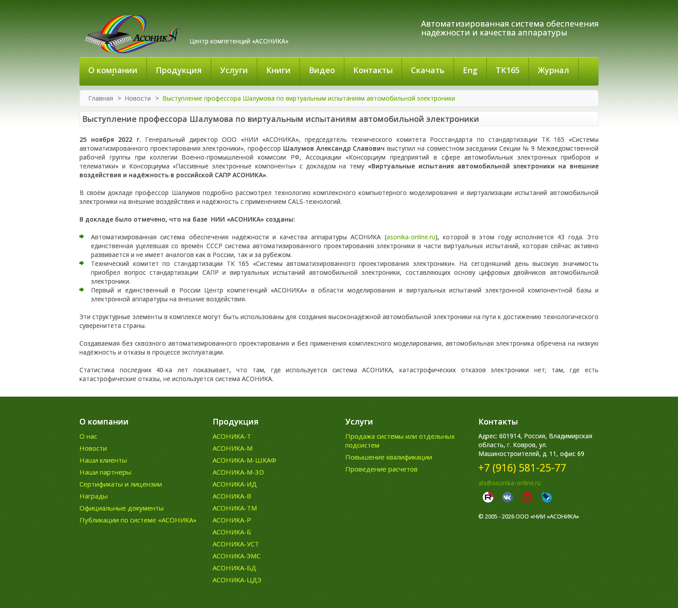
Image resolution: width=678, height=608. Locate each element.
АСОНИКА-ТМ (235, 507)
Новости (138, 98)
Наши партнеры (105, 472)
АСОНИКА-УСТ (236, 543)
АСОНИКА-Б (232, 531)
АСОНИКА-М (232, 448)
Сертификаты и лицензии (120, 483)
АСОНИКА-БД (234, 567)
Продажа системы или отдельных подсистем (400, 440)
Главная (100, 98)
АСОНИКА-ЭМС (236, 555)
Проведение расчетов (381, 468)
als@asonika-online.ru (509, 483)
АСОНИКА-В (232, 495)
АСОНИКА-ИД (235, 483)
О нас (88, 436)
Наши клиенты (103, 460)
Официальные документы (121, 507)
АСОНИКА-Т (232, 436)
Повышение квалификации (388, 456)
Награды (93, 495)
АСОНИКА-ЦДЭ (237, 579)
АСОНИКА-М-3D (238, 472)
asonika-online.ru (410, 237)
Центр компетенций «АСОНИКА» (238, 41)
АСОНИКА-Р (232, 519)
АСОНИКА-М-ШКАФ (244, 460)
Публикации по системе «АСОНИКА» (138, 519)
